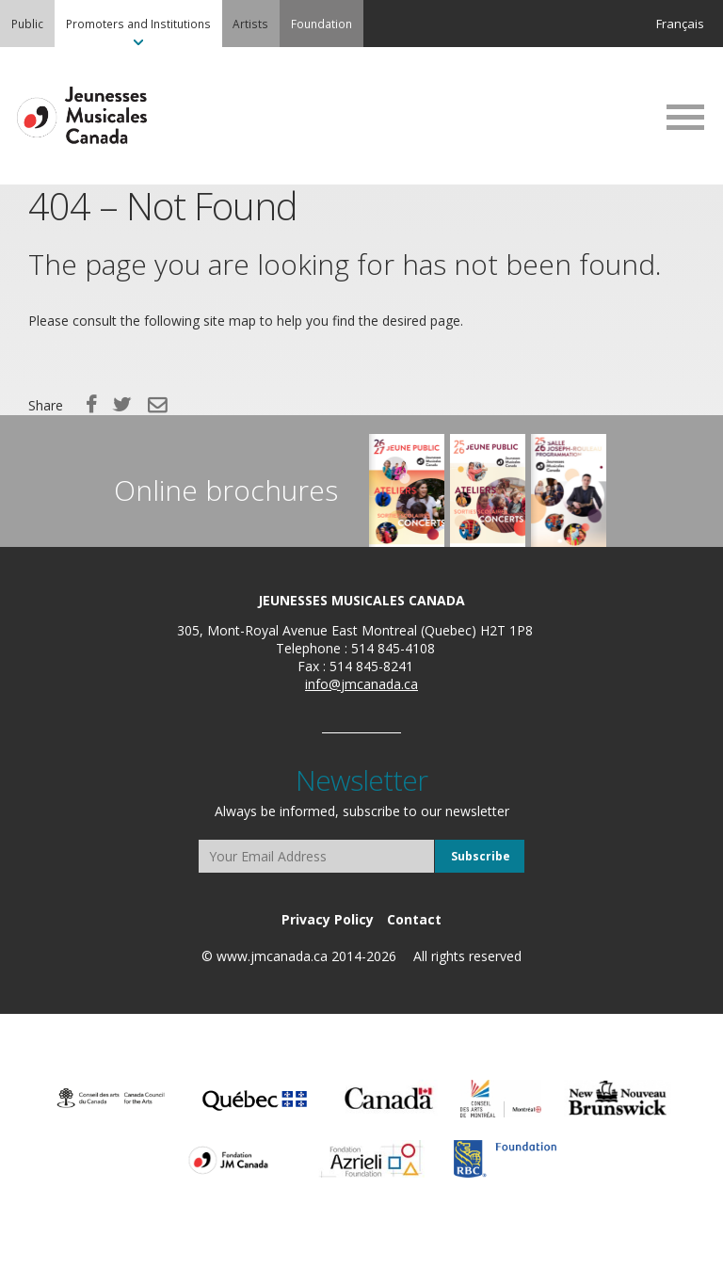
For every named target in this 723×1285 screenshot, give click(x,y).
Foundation (321, 23)
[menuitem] (27, 23)
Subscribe (480, 856)
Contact (414, 919)
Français (680, 23)
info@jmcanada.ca (361, 684)
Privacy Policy (327, 919)
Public (27, 23)
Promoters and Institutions (138, 23)
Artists (250, 23)
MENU (685, 117)
